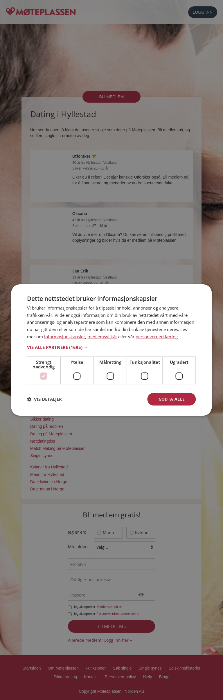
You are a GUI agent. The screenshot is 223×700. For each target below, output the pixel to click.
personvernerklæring (157, 336)
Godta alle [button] (172, 399)
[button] (111, 347)
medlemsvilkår (102, 336)
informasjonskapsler (64, 336)
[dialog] (111, 350)
